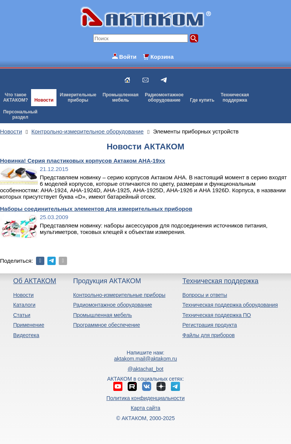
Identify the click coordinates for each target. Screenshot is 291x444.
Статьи (21, 315)
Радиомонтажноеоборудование (164, 97)
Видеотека (26, 335)
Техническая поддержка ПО (216, 315)
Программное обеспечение (106, 325)
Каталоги (24, 305)
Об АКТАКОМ (34, 281)
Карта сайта (145, 408)
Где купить (202, 100)
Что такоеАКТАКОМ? (15, 97)
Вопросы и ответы (204, 295)
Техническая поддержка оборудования (230, 305)
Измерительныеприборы (78, 97)
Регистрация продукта (209, 325)
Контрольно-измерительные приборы (119, 295)
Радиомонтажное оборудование (112, 305)
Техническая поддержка (220, 281)
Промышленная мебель (102, 315)
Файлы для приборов (208, 335)
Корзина (162, 56)
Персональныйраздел (20, 114)
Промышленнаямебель (121, 97)
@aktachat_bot (145, 369)
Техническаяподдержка (235, 97)
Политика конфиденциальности (145, 398)
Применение (28, 325)
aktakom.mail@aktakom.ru (145, 359)
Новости (43, 100)
